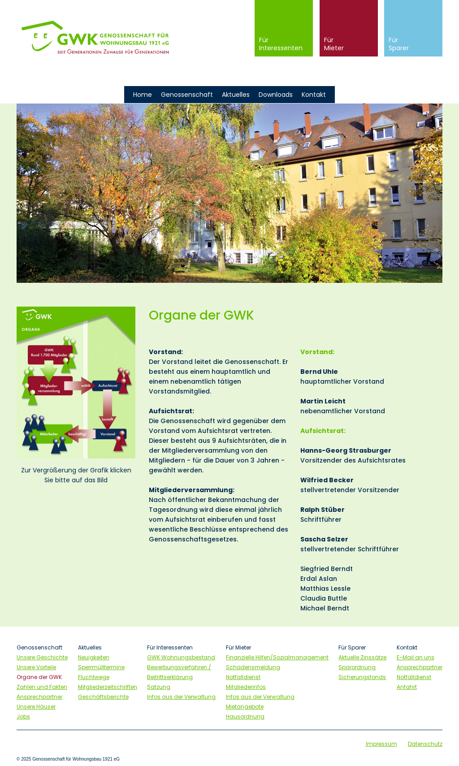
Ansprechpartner (39, 697)
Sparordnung (357, 667)
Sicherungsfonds (362, 677)
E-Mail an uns (415, 657)
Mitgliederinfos (246, 687)
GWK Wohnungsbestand (181, 657)
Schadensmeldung (253, 667)
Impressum (381, 744)
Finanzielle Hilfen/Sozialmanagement (277, 657)
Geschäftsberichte (103, 697)
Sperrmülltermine (101, 667)
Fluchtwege (93, 677)
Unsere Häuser (36, 706)
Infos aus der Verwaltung (181, 697)
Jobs (23, 716)
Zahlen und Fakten (42, 687)
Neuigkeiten (93, 657)
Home (142, 94)
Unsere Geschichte (42, 657)
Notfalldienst (243, 677)
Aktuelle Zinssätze (362, 657)
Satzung (158, 687)
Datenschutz (425, 744)
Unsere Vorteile (36, 667)
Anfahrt (407, 687)
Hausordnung (245, 716)
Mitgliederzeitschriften (107, 687)
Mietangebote (245, 706)
